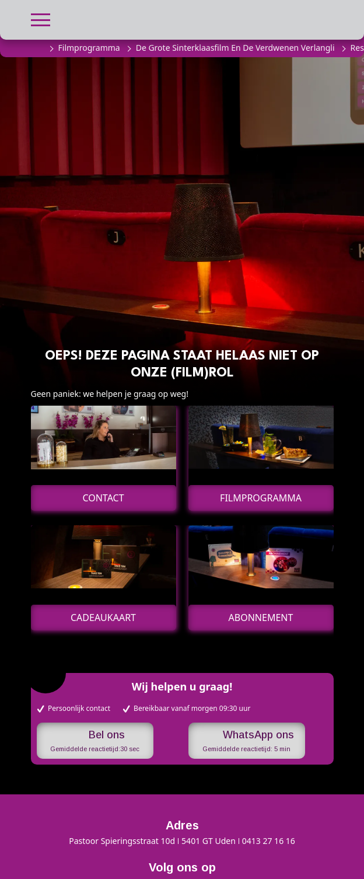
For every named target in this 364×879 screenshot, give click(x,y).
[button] (40, 18)
